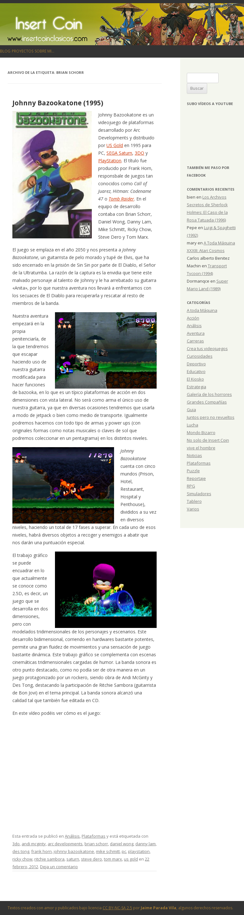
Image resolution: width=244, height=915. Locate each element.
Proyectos (22, 51)
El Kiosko (195, 379)
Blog (5, 51)
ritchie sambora (49, 859)
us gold (131, 859)
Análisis (72, 836)
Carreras (195, 341)
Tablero (194, 501)
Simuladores (199, 493)
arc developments (65, 844)
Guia (191, 409)
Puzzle (193, 471)
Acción (193, 318)
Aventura (196, 333)
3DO (139, 153)
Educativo (196, 371)
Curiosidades (200, 356)
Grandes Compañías (207, 402)
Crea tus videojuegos (207, 348)
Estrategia (196, 387)
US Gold (114, 145)
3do (16, 844)
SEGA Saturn (119, 153)
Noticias (194, 455)
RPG (191, 486)
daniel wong (121, 844)
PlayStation (109, 161)
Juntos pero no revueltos (210, 417)
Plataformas (93, 836)
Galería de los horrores (209, 394)
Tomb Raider (121, 199)
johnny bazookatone (74, 851)
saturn (72, 859)
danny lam (145, 844)
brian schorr (96, 844)
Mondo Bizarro (201, 432)
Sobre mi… (44, 51)
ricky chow (22, 859)
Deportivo (196, 364)
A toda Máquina (202, 310)
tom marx (113, 859)
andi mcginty (34, 844)
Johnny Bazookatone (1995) (57, 102)
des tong (20, 851)
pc (124, 851)
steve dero (91, 859)
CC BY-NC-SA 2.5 (117, 908)
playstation (139, 851)
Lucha (192, 425)
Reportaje (196, 478)
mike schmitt (108, 851)
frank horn (41, 851)
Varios (193, 509)
